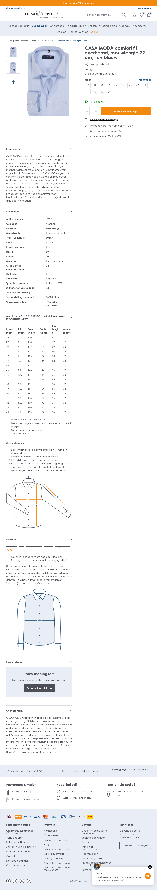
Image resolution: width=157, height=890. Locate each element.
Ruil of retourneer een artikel (78, 791)
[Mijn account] (133, 15)
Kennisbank (50, 830)
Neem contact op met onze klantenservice (128, 793)
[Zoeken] (124, 15)
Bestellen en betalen (18, 824)
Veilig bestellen (14, 837)
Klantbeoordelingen (17, 860)
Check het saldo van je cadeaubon (95, 831)
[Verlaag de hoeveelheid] (87, 111)
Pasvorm (11, 539)
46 (130, 85)
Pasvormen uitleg (22, 791)
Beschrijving (13, 149)
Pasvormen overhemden (26, 799)
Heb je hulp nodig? (121, 784)
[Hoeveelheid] (91, 111)
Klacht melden (90, 853)
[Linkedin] (22, 881)
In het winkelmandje (125, 111)
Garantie (11, 856)
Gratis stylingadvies (92, 858)
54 (109, 91)
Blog (46, 844)
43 (109, 85)
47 (137, 85)
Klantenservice (144, 8)
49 (87, 91)
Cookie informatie (54, 853)
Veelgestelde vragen (93, 837)
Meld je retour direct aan (77, 797)
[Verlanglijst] (140, 15)
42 (102, 85)
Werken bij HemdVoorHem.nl (92, 847)
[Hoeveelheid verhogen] (96, 111)
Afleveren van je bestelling (21, 846)
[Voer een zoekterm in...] (103, 15)
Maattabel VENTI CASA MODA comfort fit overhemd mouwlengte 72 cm (35, 317)
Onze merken (51, 835)
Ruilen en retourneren (18, 851)
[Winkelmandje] (147, 15)
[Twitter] (15, 881)
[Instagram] (29, 881)
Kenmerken (12, 211)
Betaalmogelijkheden (18, 842)
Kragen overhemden (56, 840)
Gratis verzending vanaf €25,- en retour (19, 831)
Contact (86, 824)
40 (87, 85)
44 (116, 85)
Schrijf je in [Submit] (143, 845)
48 (144, 85)
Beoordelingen (14, 662)
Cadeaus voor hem (17, 865)
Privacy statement (54, 858)
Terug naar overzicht (17, 40)
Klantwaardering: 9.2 (16, 8)
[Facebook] (8, 881)
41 (95, 85)
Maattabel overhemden (57, 863)
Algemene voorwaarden (58, 849)
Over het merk (14, 710)
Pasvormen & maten (21, 784)
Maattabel (145, 79)
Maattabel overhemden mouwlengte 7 (57, 868)
